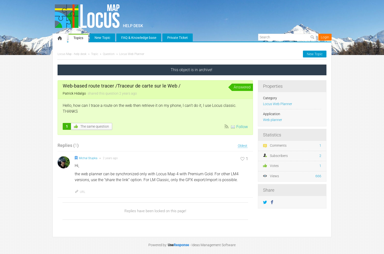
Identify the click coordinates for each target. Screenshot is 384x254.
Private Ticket (177, 38)
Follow (242, 126)
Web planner (272, 120)
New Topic (102, 38)
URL (80, 192)
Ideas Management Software (214, 245)
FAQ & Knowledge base (138, 38)
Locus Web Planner (131, 54)
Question (109, 54)
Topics (78, 38)
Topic (94, 54)
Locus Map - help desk (72, 54)
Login (325, 37)
